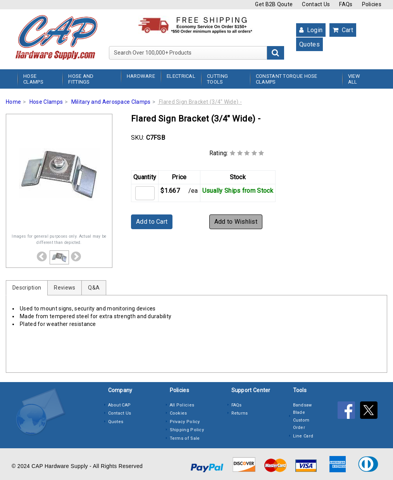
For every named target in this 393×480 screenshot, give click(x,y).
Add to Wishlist (236, 221)
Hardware (141, 76)
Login (310, 30)
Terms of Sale (185, 438)
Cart (343, 30)
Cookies (178, 413)
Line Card (303, 436)
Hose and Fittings (80, 79)
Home (13, 102)
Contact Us (316, 4)
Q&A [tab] (94, 288)
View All (354, 79)
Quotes (309, 44)
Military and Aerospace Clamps (111, 102)
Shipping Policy (187, 429)
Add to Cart (151, 221)
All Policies (182, 405)
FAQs (345, 4)
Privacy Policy (185, 421)
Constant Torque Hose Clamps (286, 79)
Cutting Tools (217, 79)
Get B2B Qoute (274, 4)
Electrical (181, 76)
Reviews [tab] (64, 288)
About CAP (119, 405)
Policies (371, 4)
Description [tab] (26, 288)
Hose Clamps (33, 79)
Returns (239, 413)
